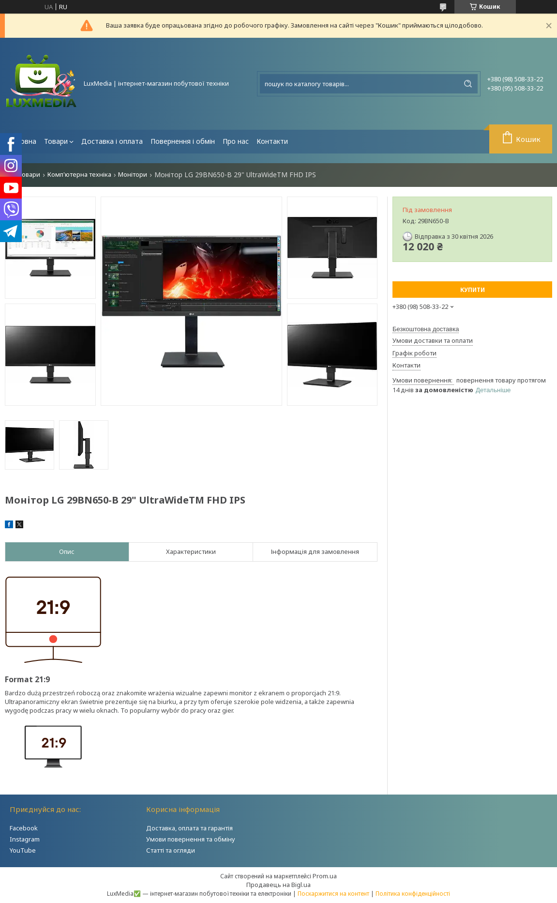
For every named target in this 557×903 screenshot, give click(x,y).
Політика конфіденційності (413, 893)
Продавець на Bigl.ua (278, 884)
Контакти (272, 141)
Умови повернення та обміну (190, 839)
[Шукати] (468, 83)
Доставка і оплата (112, 141)
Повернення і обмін (183, 141)
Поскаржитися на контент (333, 893)
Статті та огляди (170, 850)
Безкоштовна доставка (425, 329)
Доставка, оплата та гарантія (189, 828)
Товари (56, 141)
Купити (472, 290)
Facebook (24, 828)
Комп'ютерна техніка (79, 174)
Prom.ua (325, 876)
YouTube (23, 850)
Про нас (236, 141)
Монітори (132, 174)
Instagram (25, 839)
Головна (22, 141)
